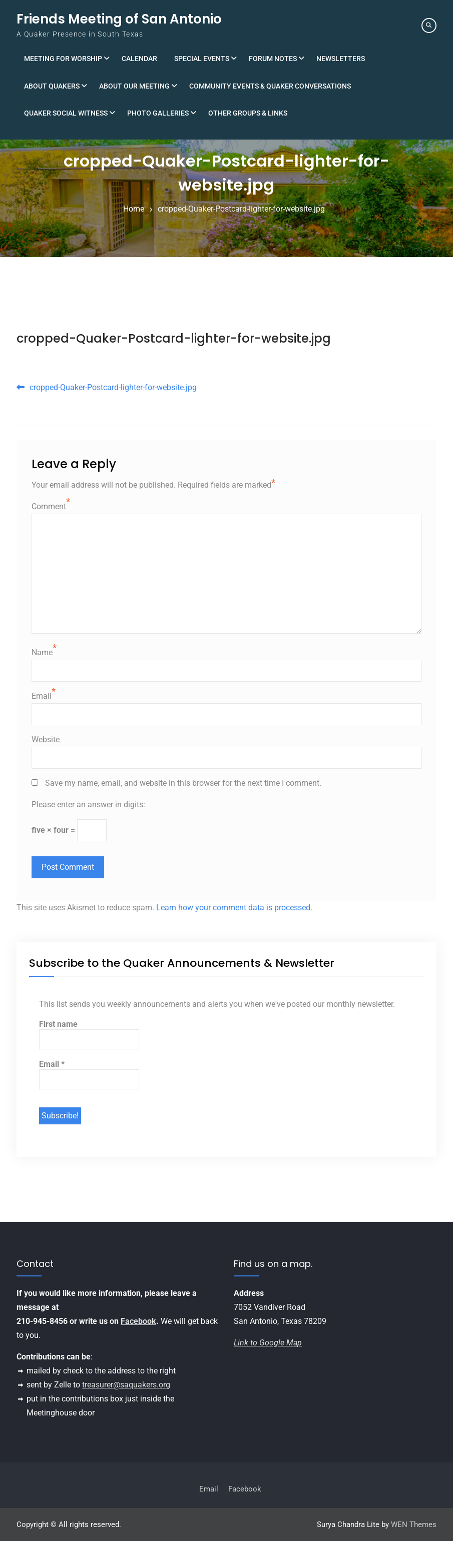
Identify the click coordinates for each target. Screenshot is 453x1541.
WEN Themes (413, 1524)
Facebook (138, 1321)
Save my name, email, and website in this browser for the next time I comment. (183, 783)
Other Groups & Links (247, 113)
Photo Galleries (158, 113)
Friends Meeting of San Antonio (119, 19)
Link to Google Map (268, 1342)
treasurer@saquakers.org (126, 1384)
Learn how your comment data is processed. (234, 907)
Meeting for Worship (63, 59)
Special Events (201, 59)
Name (42, 652)
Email (42, 696)
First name (58, 1024)
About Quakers (52, 86)
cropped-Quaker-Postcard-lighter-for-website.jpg (174, 338)
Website (46, 739)
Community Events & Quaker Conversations (270, 86)
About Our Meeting (134, 86)
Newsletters (340, 59)
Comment (49, 506)
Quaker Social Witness (66, 113)
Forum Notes (273, 59)
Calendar (139, 59)
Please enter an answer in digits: (88, 804)
